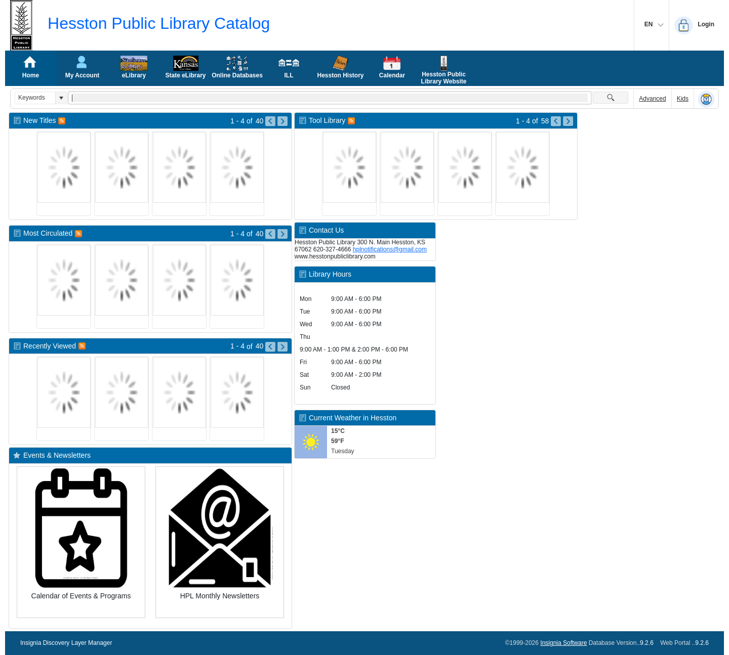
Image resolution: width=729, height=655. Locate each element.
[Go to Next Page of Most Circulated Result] (282, 234)
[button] (61, 98)
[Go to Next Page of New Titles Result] (282, 121)
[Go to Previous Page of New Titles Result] (270, 121)
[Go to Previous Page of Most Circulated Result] (270, 234)
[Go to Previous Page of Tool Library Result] (556, 121)
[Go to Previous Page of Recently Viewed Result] (270, 347)
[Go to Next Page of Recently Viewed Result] (282, 347)
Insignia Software (563, 642)
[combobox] (35, 98)
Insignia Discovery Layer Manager (66, 642)
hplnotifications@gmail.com (390, 249)
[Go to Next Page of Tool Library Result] (568, 121)
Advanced (652, 98)
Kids (682, 98)
